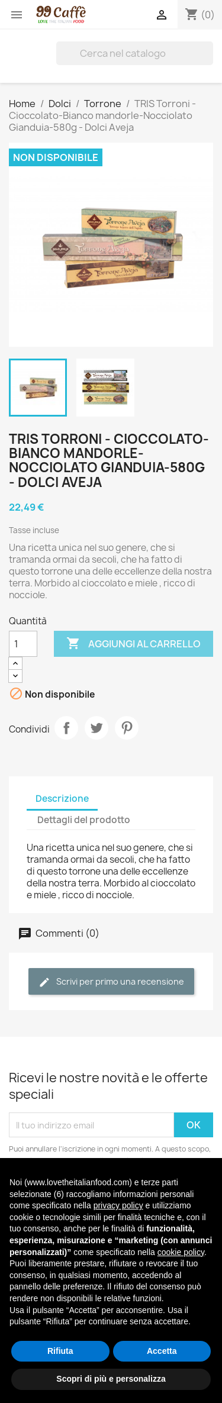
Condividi (66, 728)
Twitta (96, 728)
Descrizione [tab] (62, 798)
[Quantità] (23, 644)
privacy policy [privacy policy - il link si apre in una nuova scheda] (118, 1205)
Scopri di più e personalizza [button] (110, 1378)
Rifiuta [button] (60, 1351)
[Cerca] (134, 53)
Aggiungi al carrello (133, 643)
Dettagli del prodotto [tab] (83, 820)
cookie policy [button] (180, 1252)
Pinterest (127, 728)
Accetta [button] (162, 1351)
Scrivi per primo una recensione (111, 982)
